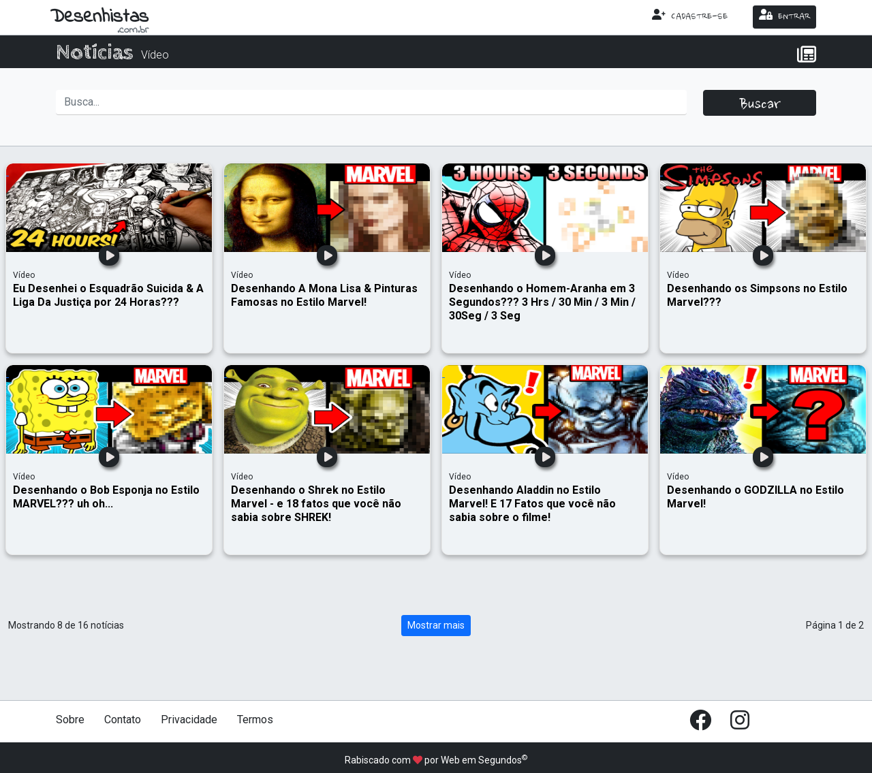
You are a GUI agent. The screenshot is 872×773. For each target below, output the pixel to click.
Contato (122, 719)
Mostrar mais (436, 625)
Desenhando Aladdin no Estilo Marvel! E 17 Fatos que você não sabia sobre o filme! (532, 504)
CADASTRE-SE (690, 15)
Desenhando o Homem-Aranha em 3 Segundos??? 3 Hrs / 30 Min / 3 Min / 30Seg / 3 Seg (542, 302)
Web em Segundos (481, 760)
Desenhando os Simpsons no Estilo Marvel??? (757, 295)
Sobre (70, 719)
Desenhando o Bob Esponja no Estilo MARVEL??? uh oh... (106, 497)
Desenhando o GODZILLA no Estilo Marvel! (755, 497)
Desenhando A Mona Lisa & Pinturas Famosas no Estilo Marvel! (324, 295)
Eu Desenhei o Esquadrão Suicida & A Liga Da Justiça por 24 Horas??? (108, 295)
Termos (255, 719)
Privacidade (189, 719)
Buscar (760, 104)
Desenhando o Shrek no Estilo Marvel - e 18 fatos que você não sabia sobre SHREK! (316, 504)
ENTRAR (784, 15)
